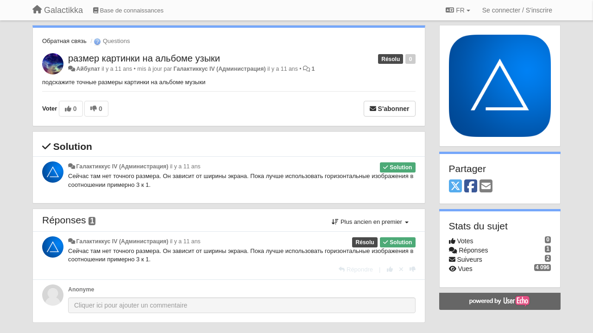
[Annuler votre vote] (401, 269)
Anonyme (81, 289)
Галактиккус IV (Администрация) (220, 69)
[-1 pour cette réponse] (413, 269)
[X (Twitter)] (455, 187)
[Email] (485, 187)
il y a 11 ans (185, 166)
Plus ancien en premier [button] (370, 221)
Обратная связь (64, 40)
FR (458, 10)
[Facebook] (470, 187)
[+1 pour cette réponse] (390, 269)
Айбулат (88, 69)
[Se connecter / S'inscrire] (517, 10)
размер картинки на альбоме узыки (144, 58)
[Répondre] (356, 269)
